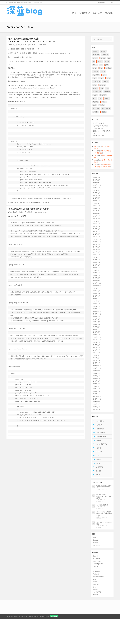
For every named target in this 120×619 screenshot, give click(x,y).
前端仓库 (95, 589)
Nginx (104, 75)
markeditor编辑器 (98, 577)
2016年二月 (96, 391)
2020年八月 (96, 265)
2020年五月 (96, 270)
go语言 (98, 463)
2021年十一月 (97, 242)
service (101, 78)
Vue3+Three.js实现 (99, 135)
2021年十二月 (97, 239)
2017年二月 (96, 360)
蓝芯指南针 (96, 558)
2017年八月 (96, 347)
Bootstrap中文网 (98, 564)
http (101, 65)
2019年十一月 (97, 285)
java (106, 65)
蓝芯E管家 (84, 13)
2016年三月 (96, 389)
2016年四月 (96, 386)
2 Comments (101, 507)
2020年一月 (96, 280)
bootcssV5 (96, 566)
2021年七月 (96, 249)
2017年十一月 (97, 340)
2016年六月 (96, 381)
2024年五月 (96, 206)
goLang (107, 61)
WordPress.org (97, 545)
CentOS (103, 58)
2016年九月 (96, 373)
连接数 (104, 112)
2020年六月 (96, 267)
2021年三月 (96, 255)
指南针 (107, 98)
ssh (102, 88)
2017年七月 (96, 350)
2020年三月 (96, 275)
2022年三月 (96, 234)
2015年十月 (96, 401)
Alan (10, 45)
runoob (95, 582)
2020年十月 (96, 260)
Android (95, 51)
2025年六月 (96, 195)
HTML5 (95, 65)
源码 (94, 105)
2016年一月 (96, 394)
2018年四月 (96, 329)
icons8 (95, 579)
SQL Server (102, 85)
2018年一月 (96, 335)
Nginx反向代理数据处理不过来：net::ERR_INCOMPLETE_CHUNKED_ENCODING (31, 40)
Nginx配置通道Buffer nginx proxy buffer (28, 208)
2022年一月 (96, 237)
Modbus (108, 68)
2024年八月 (96, 200)
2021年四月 (96, 252)
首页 (74, 13)
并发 (94, 98)
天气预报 (103, 95)
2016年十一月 (97, 368)
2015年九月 (96, 404)
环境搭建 (101, 105)
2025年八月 (96, 190)
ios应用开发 (99, 467)
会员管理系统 (97, 91)
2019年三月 (96, 306)
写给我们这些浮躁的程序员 (103, 486)
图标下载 (95, 595)
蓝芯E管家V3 (106, 108)
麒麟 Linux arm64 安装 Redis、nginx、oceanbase (102, 132)
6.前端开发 (99, 440)
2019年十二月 (97, 283)
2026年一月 (96, 182)
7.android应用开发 (101, 444)
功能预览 (107, 91)
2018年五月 (96, 327)
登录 (94, 537)
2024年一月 (96, 213)
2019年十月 (96, 288)
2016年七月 (96, 378)
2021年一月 (96, 257)
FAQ (109, 58)
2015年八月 (96, 407)
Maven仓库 (96, 571)
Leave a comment (41, 45)
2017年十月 (96, 342)
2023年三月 (96, 226)
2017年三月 (96, 358)
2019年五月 (96, 301)
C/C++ (97, 455)
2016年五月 (96, 383)
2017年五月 (96, 353)
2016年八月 (96, 376)
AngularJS (96, 55)
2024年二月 (96, 211)
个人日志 (98, 471)
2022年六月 (96, 231)
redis (94, 78)
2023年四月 (96, 224)
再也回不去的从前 (98, 123)
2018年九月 (96, 316)
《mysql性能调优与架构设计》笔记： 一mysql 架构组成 (104, 513)
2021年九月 (96, 244)
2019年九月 (96, 291)
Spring (108, 78)
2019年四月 (96, 304)
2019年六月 (96, 298)
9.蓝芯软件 (99, 452)
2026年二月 (96, 180)
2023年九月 (96, 216)
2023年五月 (96, 221)
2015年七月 (96, 409)
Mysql (103, 71)
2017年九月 (96, 345)
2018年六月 (96, 324)
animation (105, 55)
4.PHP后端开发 (100, 432)
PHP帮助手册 (97, 592)
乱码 (107, 88)
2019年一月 (96, 309)
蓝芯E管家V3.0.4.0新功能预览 (104, 523)
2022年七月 (96, 229)
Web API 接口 (97, 561)
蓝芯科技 (95, 556)
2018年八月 (96, 319)
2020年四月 (96, 273)
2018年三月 (96, 332)
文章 (95, 540)
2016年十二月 (97, 365)
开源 (100, 98)
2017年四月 (96, 355)
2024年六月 (96, 203)
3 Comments (101, 490)
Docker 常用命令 (98, 128)
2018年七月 (96, 322)
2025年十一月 (97, 185)
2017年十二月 (97, 337)
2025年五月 (96, 198)
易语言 (104, 102)
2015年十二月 (97, 396)
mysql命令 (96, 75)
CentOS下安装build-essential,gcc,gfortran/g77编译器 (104, 496)
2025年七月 (96, 193)
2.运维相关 (30, 45)
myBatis (95, 71)
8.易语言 (98, 448)
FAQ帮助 (109, 13)
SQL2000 (105, 81)
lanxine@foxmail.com (24, 2)
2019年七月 (96, 296)
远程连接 (95, 112)
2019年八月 (96, 293)
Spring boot (96, 81)
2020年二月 (96, 278)
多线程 (95, 95)
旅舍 (94, 587)
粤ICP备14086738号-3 (43, 617)
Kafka (94, 68)
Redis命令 (96, 574)
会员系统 (97, 13)
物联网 (98, 475)
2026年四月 (96, 177)
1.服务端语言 (100, 421)
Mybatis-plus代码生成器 (100, 126)
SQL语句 (95, 88)
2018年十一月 (97, 314)
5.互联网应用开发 (101, 436)
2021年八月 (96, 247)
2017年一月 (96, 363)
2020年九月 (96, 262)
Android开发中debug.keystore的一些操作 (102, 166)
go (93, 61)
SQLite (94, 85)
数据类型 (95, 102)
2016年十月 (96, 371)
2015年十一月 (97, 399)
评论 (95, 543)
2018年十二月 (97, 311)
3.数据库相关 (100, 429)
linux (100, 68)
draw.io (95, 569)
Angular (103, 51)
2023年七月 (96, 218)
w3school (96, 584)
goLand (100, 61)
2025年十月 (96, 188)
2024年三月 (96, 208)
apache (95, 58)
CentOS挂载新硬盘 (102, 505)
